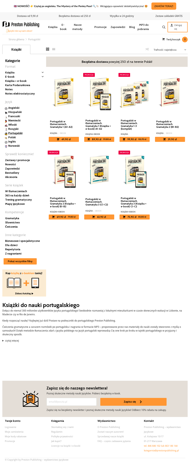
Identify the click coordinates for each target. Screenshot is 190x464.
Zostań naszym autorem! (111, 431)
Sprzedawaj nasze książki (111, 436)
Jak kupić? (56, 441)
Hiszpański (15, 112)
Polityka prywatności (62, 436)
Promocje (100, 27)
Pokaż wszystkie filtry (20, 261)
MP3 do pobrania (143, 27)
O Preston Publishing (109, 427)
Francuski (14, 116)
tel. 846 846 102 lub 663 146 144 (161, 445)
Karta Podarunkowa (17, 85)
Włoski (12, 124)
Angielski (13, 108)
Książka (53, 27)
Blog (132, 27)
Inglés (12, 141)
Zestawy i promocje (17, 160)
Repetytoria (12, 249)
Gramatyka (12, 218)
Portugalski (15, 133)
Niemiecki (14, 120)
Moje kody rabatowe (15, 436)
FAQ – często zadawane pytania (114, 441)
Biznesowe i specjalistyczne (22, 241)
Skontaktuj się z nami (62, 427)
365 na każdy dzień (17, 195)
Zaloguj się (176, 27)
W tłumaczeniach (16, 191)
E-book (63, 27)
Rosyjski (13, 129)
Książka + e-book (16, 81)
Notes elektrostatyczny (20, 93)
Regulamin (56, 431)
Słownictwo (12, 222)
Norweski (14, 145)
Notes (9, 89)
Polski (12, 137)
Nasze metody (77, 27)
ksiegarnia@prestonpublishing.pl (161, 450)
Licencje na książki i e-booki (65, 445)
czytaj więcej (12, 340)
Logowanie (10, 427)
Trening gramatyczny (18, 199)
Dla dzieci (11, 245)
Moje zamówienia (14, 431)
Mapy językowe (15, 204)
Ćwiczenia (11, 226)
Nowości (10, 164)
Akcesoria (11, 177)
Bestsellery (12, 173)
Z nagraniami (13, 253)
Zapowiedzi (118, 27)
